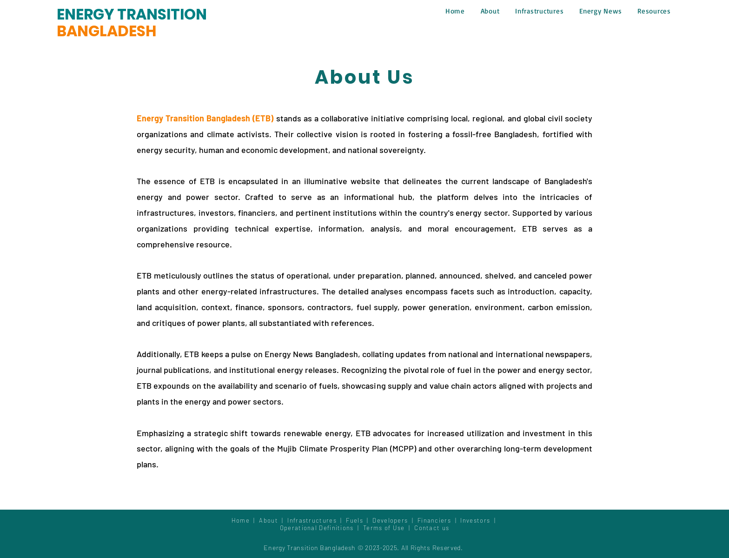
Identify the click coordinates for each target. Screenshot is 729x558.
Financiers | (439, 520)
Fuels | (359, 520)
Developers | (395, 520)
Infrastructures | (316, 520)
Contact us (431, 527)
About (270, 520)
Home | (245, 520)
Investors (476, 520)
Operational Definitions (318, 527)
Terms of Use (384, 527)
